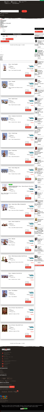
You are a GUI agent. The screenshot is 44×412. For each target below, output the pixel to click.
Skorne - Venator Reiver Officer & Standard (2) (17, 204)
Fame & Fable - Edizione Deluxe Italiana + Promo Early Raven (39, 258)
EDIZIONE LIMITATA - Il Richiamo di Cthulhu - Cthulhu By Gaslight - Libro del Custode (39, 53)
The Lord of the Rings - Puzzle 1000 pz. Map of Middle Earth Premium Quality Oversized (39, 231)
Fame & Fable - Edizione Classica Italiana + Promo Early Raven (39, 249)
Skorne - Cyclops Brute (13, 150)
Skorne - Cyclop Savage (13, 133)
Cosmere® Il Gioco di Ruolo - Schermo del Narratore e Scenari (39, 130)
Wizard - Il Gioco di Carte (40, 194)
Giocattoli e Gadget (3, 26)
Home (1, 19)
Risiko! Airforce (39, 187)
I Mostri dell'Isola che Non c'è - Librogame (39, 162)
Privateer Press (12, 68)
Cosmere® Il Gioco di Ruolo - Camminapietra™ (39, 120)
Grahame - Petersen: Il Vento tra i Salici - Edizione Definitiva (39, 72)
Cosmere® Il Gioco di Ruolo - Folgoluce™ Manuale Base (39, 101)
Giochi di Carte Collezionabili (5, 23)
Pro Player (12, 85)
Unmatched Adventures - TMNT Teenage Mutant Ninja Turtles (39, 203)
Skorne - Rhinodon (12, 238)
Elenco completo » (38, 265)
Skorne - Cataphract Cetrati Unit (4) (15, 273)
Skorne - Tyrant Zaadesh (13, 64)
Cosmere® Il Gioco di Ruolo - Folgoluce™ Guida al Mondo (39, 111)
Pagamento (2, 372)
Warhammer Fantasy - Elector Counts (39, 221)
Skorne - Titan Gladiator (13, 290)
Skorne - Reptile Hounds (13, 98)
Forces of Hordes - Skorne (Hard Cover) (16, 307)
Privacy (40, 406)
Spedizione (1, 371)
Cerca (4, 36)
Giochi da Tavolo (3, 20)
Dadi (1, 24)
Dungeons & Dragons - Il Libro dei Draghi (39, 63)
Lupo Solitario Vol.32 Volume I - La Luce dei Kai (39, 82)
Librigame (2, 21)
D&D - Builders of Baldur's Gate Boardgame (39, 212)
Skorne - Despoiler (12, 81)
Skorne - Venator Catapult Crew (14, 221)
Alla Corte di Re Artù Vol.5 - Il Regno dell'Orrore (39, 92)
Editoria (1, 22)
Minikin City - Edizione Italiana (41, 179)
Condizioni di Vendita (3, 373)
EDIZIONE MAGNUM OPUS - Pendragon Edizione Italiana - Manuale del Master (39, 151)
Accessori (2, 25)
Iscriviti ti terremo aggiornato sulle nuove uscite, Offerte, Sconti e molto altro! (7, 389)
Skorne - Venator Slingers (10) (14, 167)
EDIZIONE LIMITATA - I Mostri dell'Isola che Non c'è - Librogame (39, 171)
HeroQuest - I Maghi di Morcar (41, 240)
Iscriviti (11, 386)
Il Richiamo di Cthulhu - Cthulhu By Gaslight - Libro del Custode (39, 43)
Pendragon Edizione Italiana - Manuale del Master (39, 140)
